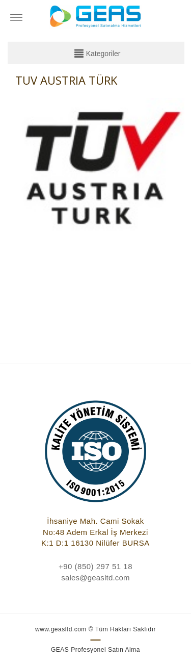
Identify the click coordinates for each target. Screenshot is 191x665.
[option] (100, 198)
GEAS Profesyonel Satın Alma (95, 649)
